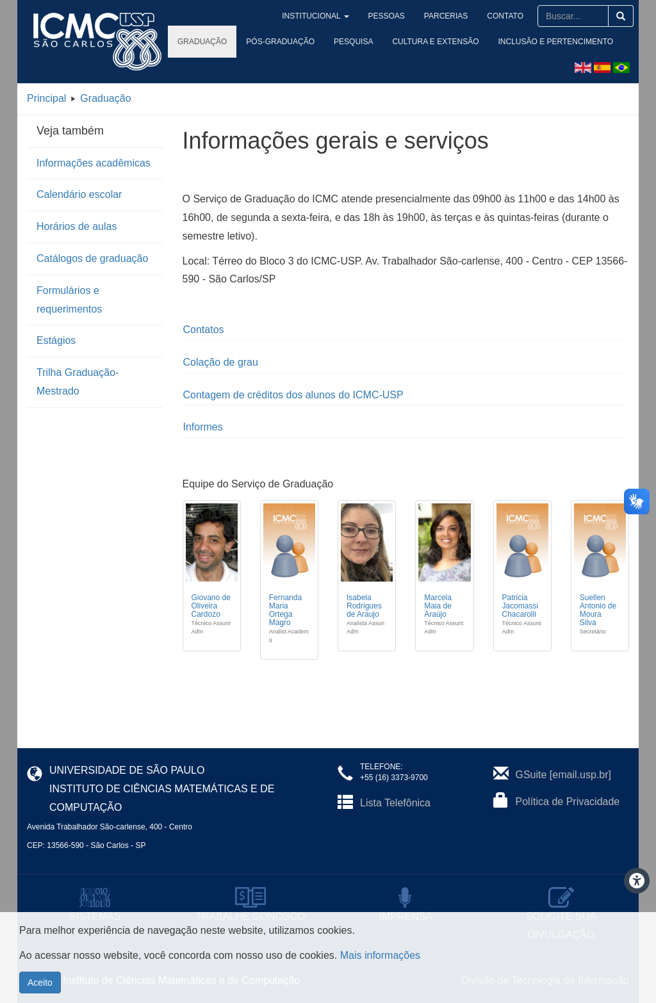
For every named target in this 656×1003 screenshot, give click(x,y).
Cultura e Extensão (435, 41)
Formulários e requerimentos (69, 299)
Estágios (56, 340)
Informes (203, 426)
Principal (46, 98)
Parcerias (461, 16)
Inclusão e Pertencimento (556, 41)
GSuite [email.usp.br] (563, 774)
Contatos (203, 329)
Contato (509, 16)
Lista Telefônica (395, 802)
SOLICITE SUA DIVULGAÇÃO (561, 916)
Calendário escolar (79, 194)
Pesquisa (353, 41)
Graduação (202, 41)
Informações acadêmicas (94, 163)
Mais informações (380, 973)
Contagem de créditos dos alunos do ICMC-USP (293, 394)
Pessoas (410, 16)
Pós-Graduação (280, 41)
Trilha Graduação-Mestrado (78, 381)
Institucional (352, 16)
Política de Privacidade (568, 801)
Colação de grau (220, 362)
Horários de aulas (77, 226)
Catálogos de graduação (92, 258)
